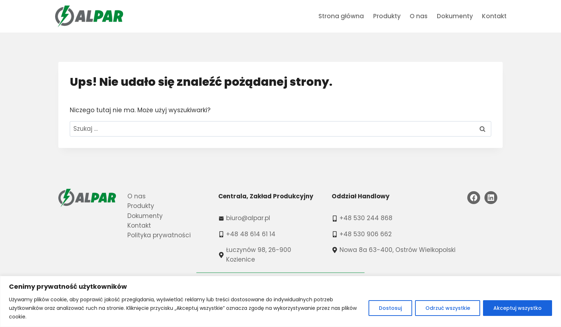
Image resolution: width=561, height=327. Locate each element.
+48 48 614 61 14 (250, 234)
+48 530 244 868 (366, 218)
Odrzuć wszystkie (447, 308)
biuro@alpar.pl (248, 218)
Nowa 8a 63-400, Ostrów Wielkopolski (397, 250)
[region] (280, 301)
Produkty (387, 16)
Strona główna (341, 16)
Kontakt (494, 16)
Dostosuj (390, 308)
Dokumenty (455, 16)
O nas (419, 16)
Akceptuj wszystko (517, 308)
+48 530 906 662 (366, 234)
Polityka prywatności (159, 235)
